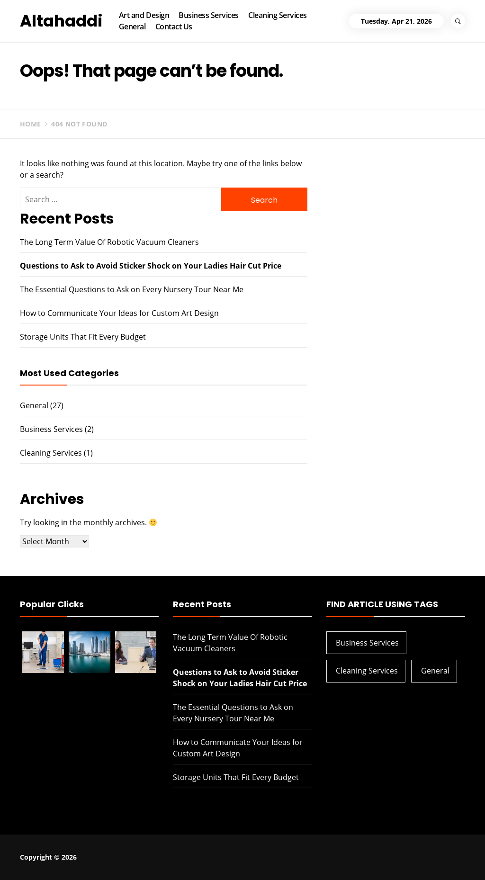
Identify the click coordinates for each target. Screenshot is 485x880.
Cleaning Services (277, 15)
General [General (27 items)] (435, 670)
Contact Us (173, 26)
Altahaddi (61, 20)
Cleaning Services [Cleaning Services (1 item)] (367, 670)
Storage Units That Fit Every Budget (83, 337)
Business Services (209, 15)
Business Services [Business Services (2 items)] (367, 643)
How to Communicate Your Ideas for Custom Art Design (119, 313)
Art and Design (144, 15)
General (132, 26)
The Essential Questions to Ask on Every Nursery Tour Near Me (131, 289)
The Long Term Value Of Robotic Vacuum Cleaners (109, 242)
